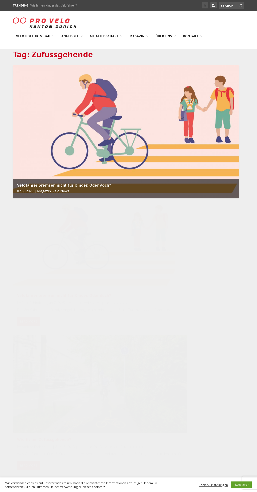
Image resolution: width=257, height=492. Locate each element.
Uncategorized (200, 402)
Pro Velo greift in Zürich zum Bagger (105, 361)
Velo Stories (198, 454)
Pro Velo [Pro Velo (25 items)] (165, 393)
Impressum (21, 415)
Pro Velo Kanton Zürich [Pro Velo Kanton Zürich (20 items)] (153, 413)
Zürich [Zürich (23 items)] (165, 403)
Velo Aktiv (117, 389)
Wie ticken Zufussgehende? (121, 260)
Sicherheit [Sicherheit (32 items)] (156, 383)
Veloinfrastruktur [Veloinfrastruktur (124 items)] (149, 362)
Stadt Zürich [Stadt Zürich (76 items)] (144, 372)
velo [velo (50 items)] (137, 383)
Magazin (137, 39)
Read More (28, 308)
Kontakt (190, 39)
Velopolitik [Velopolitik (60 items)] (170, 372)
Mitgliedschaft (104, 39)
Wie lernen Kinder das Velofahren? (53, 5)
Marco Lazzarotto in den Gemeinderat (102, 402)
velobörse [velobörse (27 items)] (142, 393)
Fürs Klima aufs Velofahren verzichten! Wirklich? (104, 424)
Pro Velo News (121, 273)
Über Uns (164, 39)
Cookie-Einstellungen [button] (213, 485)
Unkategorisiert (201, 412)
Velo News (60, 202)
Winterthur (198, 464)
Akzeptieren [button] (241, 485)
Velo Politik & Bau (33, 39)
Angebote (70, 39)
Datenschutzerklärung (29, 425)
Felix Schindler (33, 272)
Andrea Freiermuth (114, 268)
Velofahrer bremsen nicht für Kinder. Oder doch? (64, 196)
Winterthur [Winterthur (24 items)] (143, 403)
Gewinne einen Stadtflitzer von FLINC (104, 383)
